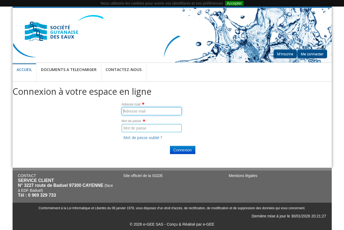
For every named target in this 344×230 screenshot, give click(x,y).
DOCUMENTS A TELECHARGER (69, 73)
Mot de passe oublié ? (142, 137)
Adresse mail (131, 104)
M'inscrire (285, 53)
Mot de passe (131, 121)
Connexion (183, 150)
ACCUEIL (24, 73)
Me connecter (312, 53)
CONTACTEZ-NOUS (124, 73)
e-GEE (208, 224)
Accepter (234, 3)
